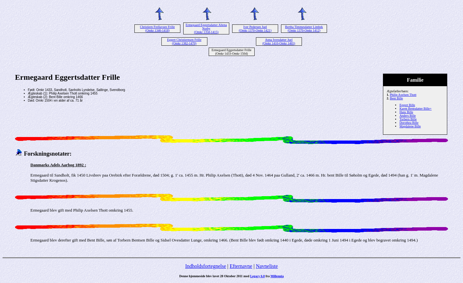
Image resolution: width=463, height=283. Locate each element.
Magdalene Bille (410, 126)
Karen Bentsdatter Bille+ (415, 108)
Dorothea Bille (408, 122)
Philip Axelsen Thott (403, 94)
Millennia (277, 276)
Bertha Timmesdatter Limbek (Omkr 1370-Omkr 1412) (304, 28)
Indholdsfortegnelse (205, 266)
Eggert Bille (407, 105)
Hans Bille (406, 112)
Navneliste (267, 266)
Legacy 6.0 (257, 276)
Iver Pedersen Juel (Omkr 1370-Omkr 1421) (255, 28)
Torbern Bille (407, 119)
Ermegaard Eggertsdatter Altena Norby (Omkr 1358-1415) (206, 28)
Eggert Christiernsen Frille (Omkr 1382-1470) (184, 41)
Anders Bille (407, 115)
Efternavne (241, 266)
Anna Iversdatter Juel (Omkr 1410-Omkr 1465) (278, 41)
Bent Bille (396, 98)
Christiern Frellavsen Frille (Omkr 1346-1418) (157, 28)
